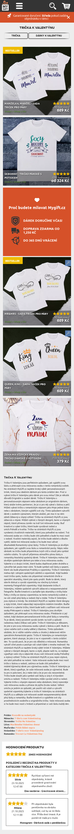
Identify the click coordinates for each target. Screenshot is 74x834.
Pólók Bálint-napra (25, 727)
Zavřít (68, 17)
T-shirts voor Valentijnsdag (30, 730)
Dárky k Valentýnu (49, 35)
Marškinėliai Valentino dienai (25, 724)
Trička (15, 35)
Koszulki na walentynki (23, 715)
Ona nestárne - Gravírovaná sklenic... (45, 791)
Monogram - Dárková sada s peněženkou (43, 823)
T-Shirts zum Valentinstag (28, 718)
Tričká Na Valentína (25, 721)
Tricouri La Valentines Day (28, 733)
